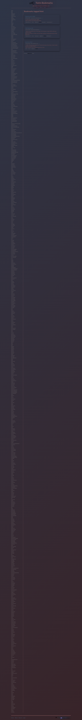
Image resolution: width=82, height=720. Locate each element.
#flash (12, 317)
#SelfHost (13, 130)
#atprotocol (13, 179)
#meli (12, 445)
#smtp (12, 604)
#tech (12, 633)
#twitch (12, 660)
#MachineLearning (14, 93)
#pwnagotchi (13, 549)
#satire (12, 586)
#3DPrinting (13, 16)
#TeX (12, 140)
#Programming (14, 120)
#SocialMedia (13, 135)
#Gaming (12, 71)
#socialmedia (13, 605)
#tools (12, 649)
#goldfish (13, 355)
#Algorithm (13, 28)
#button (12, 211)
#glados (12, 348)
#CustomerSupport (14, 48)
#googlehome (13, 357)
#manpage (13, 429)
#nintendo (13, 482)
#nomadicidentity (14, 485)
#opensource (13, 496)
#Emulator (13, 57)
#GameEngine (13, 68)
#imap (12, 381)
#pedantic (13, 509)
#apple (12, 170)
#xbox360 (13, 704)
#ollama (12, 492)
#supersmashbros (14, 627)
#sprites (12, 616)
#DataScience (13, 51)
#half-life (13, 365)
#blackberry (13, 194)
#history (12, 372)
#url (12, 669)
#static (12, 618)
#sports (12, 613)
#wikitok (12, 697)
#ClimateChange (14, 43)
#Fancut (12, 61)
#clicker (12, 240)
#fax (12, 308)
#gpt (12, 360)
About (37, 7)
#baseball (13, 185)
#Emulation (13, 56)
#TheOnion (13, 144)
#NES (12, 103)
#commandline (14, 249)
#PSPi (12, 116)
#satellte (12, 585)
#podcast (13, 528)
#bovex (12, 207)
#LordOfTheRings (14, 91)
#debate (12, 265)
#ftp (12, 330)
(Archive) (39, 43)
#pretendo (13, 540)
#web (12, 683)
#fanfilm (12, 307)
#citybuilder (13, 233)
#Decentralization (14, 52)
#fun (12, 331)
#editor (12, 291)
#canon (12, 215)
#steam (12, 620)
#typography (13, 667)
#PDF (12, 114)
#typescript (13, 664)
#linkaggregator (14, 416)
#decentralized (14, 269)
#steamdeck (13, 621)
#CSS (12, 37)
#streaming (13, 625)
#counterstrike (14, 256)
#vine (12, 675)
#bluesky (12, 201)
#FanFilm (13, 60)
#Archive (12, 32)
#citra (12, 232)
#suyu (12, 628)
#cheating (13, 225)
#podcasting (13, 529)
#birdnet (12, 189)
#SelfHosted (13, 131)
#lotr (12, 427)
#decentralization (14, 268)
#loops (12, 426)
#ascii (12, 176)
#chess (12, 226)
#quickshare (13, 556)
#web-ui (12, 684)
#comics (12, 248)
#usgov (12, 672)
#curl (12, 259)
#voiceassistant (14, 677)
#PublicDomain (14, 121)
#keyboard (13, 405)
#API (12, 25)
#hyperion (13, 379)
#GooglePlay (13, 74)
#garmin (12, 340)
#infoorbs (13, 384)
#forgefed (13, 322)
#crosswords (13, 257)
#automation (13, 181)
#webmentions (14, 688)
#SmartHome (13, 133)
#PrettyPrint (13, 119)
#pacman (13, 501)
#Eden (12, 53)
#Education (13, 55)
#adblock (13, 159)
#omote (12, 493)
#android (12, 164)
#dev (12, 276)
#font (12, 320)
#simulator (13, 597)
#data (12, 261)
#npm (12, 489)
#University (13, 147)
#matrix (12, 441)
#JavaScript (13, 84)
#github (36, 22)
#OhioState (13, 108)
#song (12, 609)
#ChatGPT (13, 40)
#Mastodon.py (13, 98)
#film (12, 314)
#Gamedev (13, 69)
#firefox (12, 315)
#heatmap (13, 371)
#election (13, 293)
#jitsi (12, 401)
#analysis (13, 163)
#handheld (13, 368)
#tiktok (12, 644)
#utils (12, 674)
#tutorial (12, 657)
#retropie (12, 571)
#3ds (12, 20)
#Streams (13, 138)
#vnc (12, 676)
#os (11, 498)
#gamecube (13, 336)
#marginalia (13, 433)
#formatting (13, 324)
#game (12, 333)
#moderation (13, 464)
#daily (12, 260)
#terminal (13, 635)
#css (33, 22)
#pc (12, 507)
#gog (12, 354)
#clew (12, 237)
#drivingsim (13, 285)
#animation (13, 165)
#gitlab (12, 347)
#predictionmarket (14, 538)
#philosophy (13, 514)
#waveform (13, 680)
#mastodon (13, 437)
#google (12, 356)
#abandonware (14, 155)
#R (11, 122)
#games (12, 338)
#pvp (12, 548)
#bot (12, 205)
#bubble (12, 210)
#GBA (12, 66)
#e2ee (12, 288)
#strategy (13, 624)
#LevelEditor (13, 89)
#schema (13, 587)
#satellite (13, 584)
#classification (14, 235)
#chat (12, 223)
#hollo (12, 373)
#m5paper (13, 428)
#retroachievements (15, 568)
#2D (12, 11)
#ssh (12, 617)
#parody (12, 505)
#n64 (12, 473)
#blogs (12, 200)
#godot (12, 353)
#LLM (12, 88)
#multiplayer (13, 469)
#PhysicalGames (14, 117)
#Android (12, 29)
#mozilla (12, 467)
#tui (12, 656)
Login (45, 7)
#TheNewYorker (14, 143)
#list (12, 419)
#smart (12, 602)
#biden (12, 186)
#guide (12, 363)
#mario (12, 434)
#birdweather (13, 192)
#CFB (12, 36)
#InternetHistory (14, 82)
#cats (12, 218)
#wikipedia (13, 696)
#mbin (12, 442)
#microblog (13, 452)
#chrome (12, 228)
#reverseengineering (15, 572)
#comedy (13, 247)
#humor (12, 378)
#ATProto (13, 26)
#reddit (12, 562)
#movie (12, 465)
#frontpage (13, 329)
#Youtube (13, 154)
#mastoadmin (13, 436)
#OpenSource (27, 22)
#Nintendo (13, 105)
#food (12, 321)
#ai (11, 162)
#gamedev (13, 337)
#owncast (13, 499)
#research (13, 565)
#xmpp (12, 706)
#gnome (12, 352)
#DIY (12, 49)
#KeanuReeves (14, 85)
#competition (13, 250)
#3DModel (13, 13)
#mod (12, 461)
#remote (12, 564)
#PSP (12, 115)
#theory (12, 641)
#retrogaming (13, 569)
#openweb (13, 497)
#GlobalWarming (14, 73)
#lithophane (13, 421)
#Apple (12, 31)
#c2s (12, 212)
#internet (12, 388)
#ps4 (12, 545)
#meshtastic (13, 449)
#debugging (13, 267)
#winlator (13, 698)
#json (12, 403)
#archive (12, 171)
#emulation (13, 297)
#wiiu (12, 693)
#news (12, 481)
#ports (12, 536)
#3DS (12, 17)
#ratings (12, 560)
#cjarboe (12, 234)
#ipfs (12, 394)
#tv (11, 658)
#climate (12, 242)
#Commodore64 (14, 45)
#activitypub (13, 157)
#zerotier (12, 712)
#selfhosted (13, 594)
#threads (12, 642)
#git (12, 345)
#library (12, 413)
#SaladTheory (13, 129)
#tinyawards (13, 645)
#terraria (12, 636)
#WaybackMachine (14, 152)
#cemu (12, 220)
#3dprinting (13, 19)
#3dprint (12, 18)
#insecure (13, 386)
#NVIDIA (12, 104)
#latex (12, 410)
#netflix (12, 477)
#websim (12, 689)
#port (12, 533)
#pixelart (12, 520)
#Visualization (13, 151)
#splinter (12, 612)
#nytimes (12, 490)
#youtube (13, 708)
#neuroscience (14, 480)
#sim (12, 596)
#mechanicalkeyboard (15, 443)
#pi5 (12, 517)
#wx (12, 700)
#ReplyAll (13, 124)
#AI (11, 21)
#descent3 (13, 274)
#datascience (13, 264)
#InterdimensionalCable (15, 80)
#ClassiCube (13, 42)
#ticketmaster (13, 643)
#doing (12, 281)
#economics (13, 290)
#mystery (13, 472)
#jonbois (12, 402)
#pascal (12, 506)
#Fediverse (13, 63)
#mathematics (13, 440)
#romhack (13, 577)
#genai (12, 341)
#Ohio (12, 107)
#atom (12, 177)
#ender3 (12, 301)
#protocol (13, 544)
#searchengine (14, 589)
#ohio (12, 491)
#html (12, 377)
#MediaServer (13, 99)
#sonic (12, 610)
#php (12, 516)
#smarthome (13, 603)
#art (26, 48)
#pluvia (12, 525)
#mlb (12, 459)
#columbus (13, 245)
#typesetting (13, 665)
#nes (12, 476)
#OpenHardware (14, 111)
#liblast (12, 412)
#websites (13, 690)
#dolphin (12, 282)
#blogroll (12, 199)
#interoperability (14, 392)
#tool (12, 648)
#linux (12, 418)
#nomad (12, 484)
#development (13, 277)
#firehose (13, 316)
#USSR (12, 146)
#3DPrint (12, 15)
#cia (12, 229)
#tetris (12, 640)
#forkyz (12, 323)
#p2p (12, 500)
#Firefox (12, 64)
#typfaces (13, 666)
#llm (12, 424)
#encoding (13, 299)
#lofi (12, 425)
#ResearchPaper (14, 125)
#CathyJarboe (13, 39)
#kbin (12, 404)
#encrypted (13, 300)
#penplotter (13, 512)
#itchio (12, 397)
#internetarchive (14, 389)
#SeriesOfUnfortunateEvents (16, 132)
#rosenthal (13, 578)
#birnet (12, 193)
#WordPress (13, 153)
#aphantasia (13, 167)
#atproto (12, 178)
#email (12, 296)
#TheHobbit (13, 141)
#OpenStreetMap (14, 113)
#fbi (12, 309)
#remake (12, 563)
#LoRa (12, 90)
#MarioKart (13, 96)
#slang (12, 600)
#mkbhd (12, 458)
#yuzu (12, 709)
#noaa (12, 483)
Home (12, 717)
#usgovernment (14, 673)
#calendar (13, 213)
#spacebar (13, 611)
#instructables (13, 387)
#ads (12, 161)
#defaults (13, 272)
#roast (12, 576)
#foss (12, 325)
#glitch (12, 349)
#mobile (12, 460)
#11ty (12, 10)
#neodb (12, 475)
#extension (13, 305)
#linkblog (13, 417)
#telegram (13, 634)
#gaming (12, 339)
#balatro (12, 184)
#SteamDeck (13, 137)
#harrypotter (13, 369)
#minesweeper (14, 456)
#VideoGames (13, 149)
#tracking (13, 651)
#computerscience (14, 251)
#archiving (13, 173)
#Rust (12, 128)
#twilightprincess (14, 659)
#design (12, 275)
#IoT (12, 83)
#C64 (12, 35)
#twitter (12, 661)
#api (12, 168)
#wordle (12, 699)
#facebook (13, 306)
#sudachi (12, 626)
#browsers (13, 209)
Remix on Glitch (65, 718)
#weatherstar (49, 22)
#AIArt (12, 23)
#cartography (13, 216)
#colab (12, 244)
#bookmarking (13, 202)
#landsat (12, 408)
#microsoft (13, 453)
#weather (43, 22)
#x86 (12, 701)
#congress (13, 252)
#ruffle (12, 581)
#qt (11, 554)
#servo (12, 595)
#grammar (13, 361)
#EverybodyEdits (14, 58)
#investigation (13, 393)
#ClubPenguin (13, 44)
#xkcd (12, 705)
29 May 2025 (27, 18)
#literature (13, 420)
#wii (12, 691)
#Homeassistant (14, 76)
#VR (12, 148)
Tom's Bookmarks (41, 3)
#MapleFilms (13, 95)
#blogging (13, 197)
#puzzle (12, 547)
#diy (12, 280)
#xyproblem (13, 707)
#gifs (12, 344)
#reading (12, 561)
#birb (12, 188)
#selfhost (13, 593)
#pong (12, 532)
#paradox (13, 504)
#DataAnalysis (13, 50)
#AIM (12, 24)
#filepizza (13, 313)
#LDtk (12, 87)
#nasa (12, 474)
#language (13, 409)
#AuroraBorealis (14, 34)
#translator (13, 653)
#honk (12, 376)
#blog (12, 196)
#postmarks (13, 537)
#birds (12, 191)
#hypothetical (13, 380)
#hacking (13, 364)
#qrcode (12, 553)
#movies (12, 466)
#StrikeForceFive (14, 139)
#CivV (12, 41)
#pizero (12, 522)
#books (12, 203)
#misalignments (14, 457)
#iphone (12, 395)
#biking (12, 187)
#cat (12, 217)
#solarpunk (13, 608)
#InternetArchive (14, 81)
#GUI (12, 67)
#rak (12, 557)
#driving (12, 284)
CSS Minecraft (29, 28)
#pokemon (13, 530)
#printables (13, 541)
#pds (12, 508)
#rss (12, 580)
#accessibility (13, 156)
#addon (12, 160)
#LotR (12, 92)
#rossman (13, 579)
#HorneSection (14, 77)
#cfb (12, 221)
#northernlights (14, 488)
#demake (13, 273)
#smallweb (13, 601)
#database (13, 263)
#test (12, 637)
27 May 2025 (27, 29)
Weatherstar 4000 (30, 16)
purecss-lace (28, 42)
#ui (11, 668)
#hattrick (12, 370)
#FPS (12, 59)
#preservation (13, 539)
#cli (11, 239)
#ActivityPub (13, 27)
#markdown (13, 435)
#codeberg (13, 243)
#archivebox (13, 172)
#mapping (13, 432)
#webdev (12, 685)
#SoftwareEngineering (15, 136)
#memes (12, 448)
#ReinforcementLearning (15, 123)
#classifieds (13, 236)
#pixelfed (13, 521)
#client (12, 241)
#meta (12, 451)
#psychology (13, 546)
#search (12, 588)
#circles (12, 231)
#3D (12, 12)
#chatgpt (13, 224)
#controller (13, 253)
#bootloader (13, 204)
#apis (12, 169)
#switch (12, 629)
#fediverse (13, 312)
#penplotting (13, 513)
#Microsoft (13, 100)
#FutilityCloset (13, 65)
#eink (12, 292)
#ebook (12, 289)
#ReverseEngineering (15, 127)
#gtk (12, 362)
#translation (13, 652)
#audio (12, 180)
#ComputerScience (14, 47)
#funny (12, 332)
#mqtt (12, 468)
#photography (13, 515)
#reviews (12, 573)
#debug (12, 266)
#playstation (13, 524)
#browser (13, 208)
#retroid (12, 570)
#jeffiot (12, 400)
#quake (12, 555)
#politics (12, 531)
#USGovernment (14, 145)
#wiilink (12, 692)
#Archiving (13, 33)
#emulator (13, 298)
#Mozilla (12, 101)
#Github (12, 72)
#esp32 (12, 304)
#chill (12, 227)
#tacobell (13, 632)
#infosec (12, 385)
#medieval (13, 444)
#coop (12, 255)
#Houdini (12, 79)
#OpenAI (12, 109)
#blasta (12, 195)
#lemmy (12, 411)
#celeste (12, 219)
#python (12, 552)
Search (41, 7)
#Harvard (13, 75)
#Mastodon (13, 97)
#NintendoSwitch (14, 106)
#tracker (12, 650)
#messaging (13, 450)
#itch (12, 396)
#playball (13, 523)
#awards (12, 183)
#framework (13, 328)
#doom (12, 283)
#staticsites (13, 619)
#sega (12, 592)
